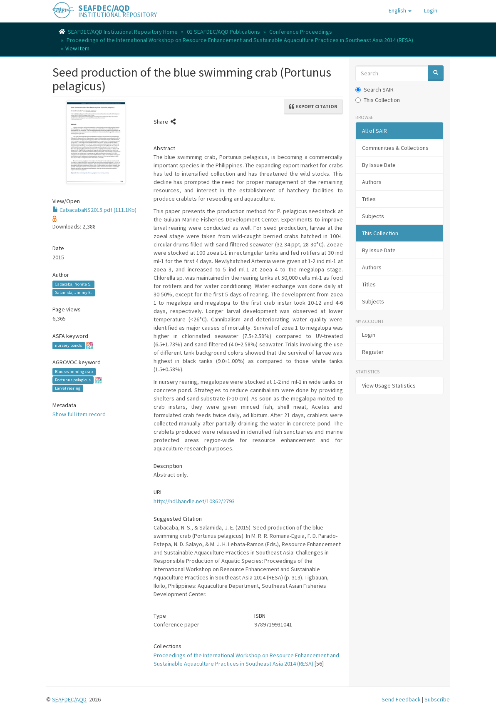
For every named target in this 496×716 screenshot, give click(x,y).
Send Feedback (401, 699)
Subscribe (437, 699)
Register (373, 352)
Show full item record (79, 414)
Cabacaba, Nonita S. (73, 284)
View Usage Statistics (389, 385)
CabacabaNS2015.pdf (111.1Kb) (94, 210)
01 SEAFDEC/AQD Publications (223, 31)
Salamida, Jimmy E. (73, 292)
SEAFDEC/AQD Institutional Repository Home (123, 31)
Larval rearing (67, 388)
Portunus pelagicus (73, 380)
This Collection (377, 100)
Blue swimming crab (74, 371)
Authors (372, 182)
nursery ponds (68, 345)
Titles (369, 199)
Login (368, 334)
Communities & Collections (395, 148)
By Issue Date (379, 165)
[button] (400, 10)
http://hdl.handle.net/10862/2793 (194, 501)
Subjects (373, 216)
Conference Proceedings (300, 31)
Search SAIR (374, 89)
